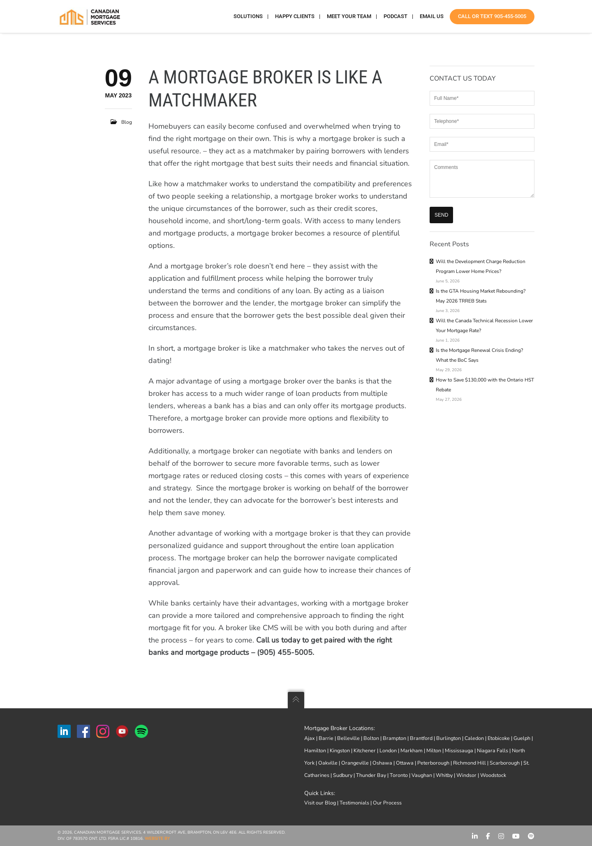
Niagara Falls (492, 750)
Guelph (521, 738)
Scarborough (505, 762)
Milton (433, 750)
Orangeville (355, 762)
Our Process (387, 802)
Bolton (371, 738)
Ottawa (405, 762)
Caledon (474, 738)
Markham (411, 750)
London (388, 750)
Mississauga (459, 750)
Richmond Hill (469, 762)
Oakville (328, 762)
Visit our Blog (320, 802)
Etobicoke (499, 738)
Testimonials (354, 802)
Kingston (340, 750)
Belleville (348, 738)
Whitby (444, 775)
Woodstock (493, 775)
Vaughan (422, 775)
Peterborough (433, 762)
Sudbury (342, 775)
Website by (157, 838)
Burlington (448, 738)
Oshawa (382, 762)
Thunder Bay (371, 775)
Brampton (394, 738)
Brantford (421, 738)
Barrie (326, 738)
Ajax (309, 738)
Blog (126, 122)
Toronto (399, 775)
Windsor (466, 775)
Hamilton (315, 750)
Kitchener (365, 750)
